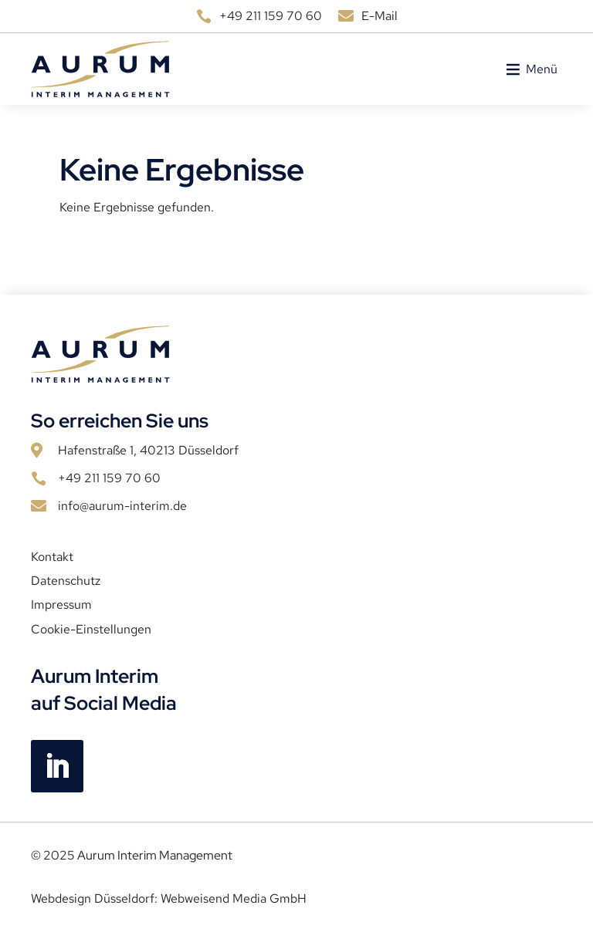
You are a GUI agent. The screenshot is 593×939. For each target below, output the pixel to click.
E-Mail (379, 16)
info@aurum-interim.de (122, 506)
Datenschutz (65, 581)
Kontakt (52, 557)
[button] (541, 69)
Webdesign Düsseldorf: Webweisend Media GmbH (169, 898)
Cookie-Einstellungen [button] (91, 629)
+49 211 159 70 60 (270, 16)
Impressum (61, 605)
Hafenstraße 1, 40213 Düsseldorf (148, 450)
